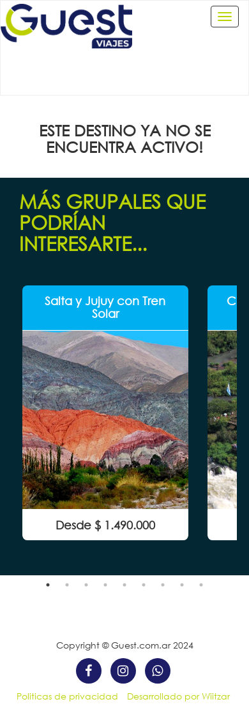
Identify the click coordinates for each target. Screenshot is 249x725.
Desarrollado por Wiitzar (178, 696)
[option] (105, 412)
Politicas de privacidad (67, 696)
